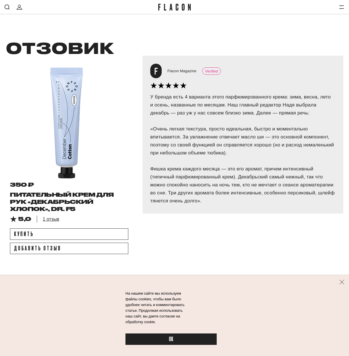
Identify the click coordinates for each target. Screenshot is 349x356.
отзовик (60, 47)
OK (171, 339)
